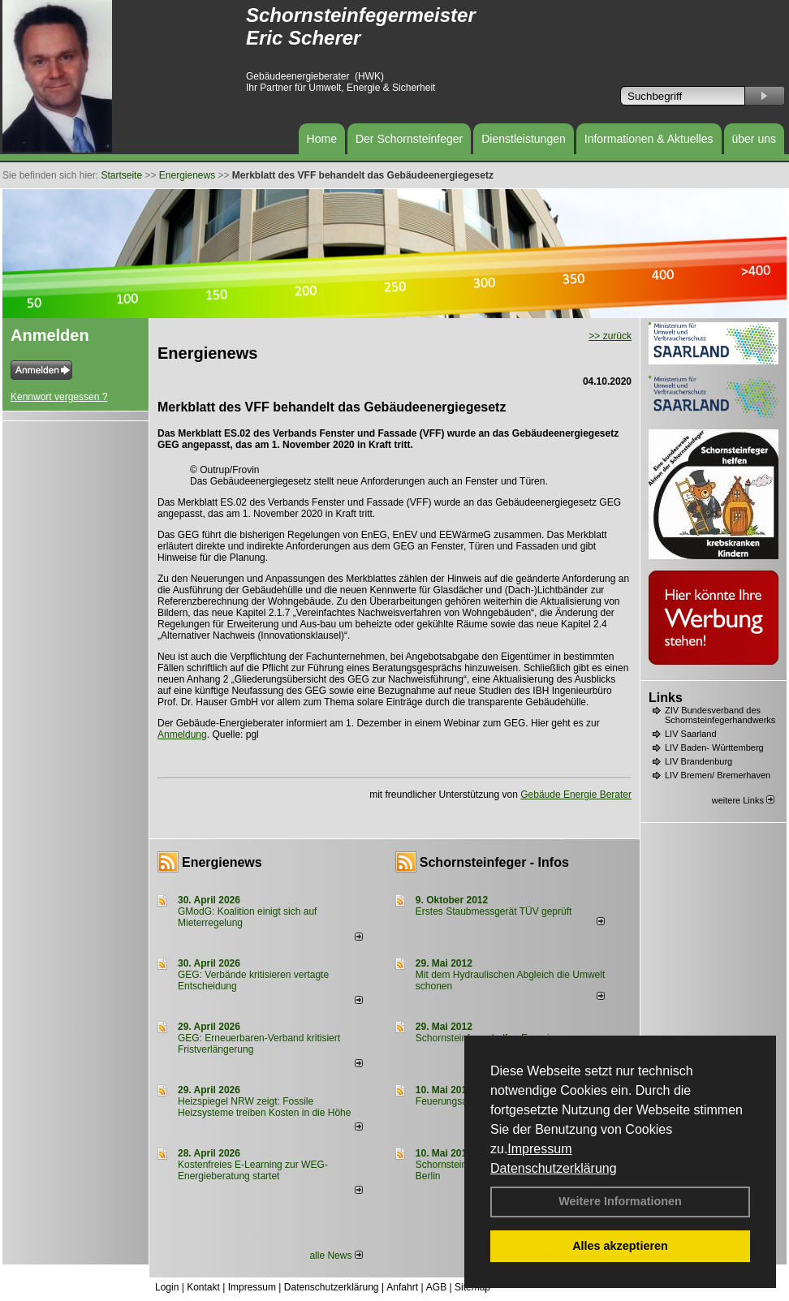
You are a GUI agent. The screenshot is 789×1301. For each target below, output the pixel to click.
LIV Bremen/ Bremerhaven (717, 775)
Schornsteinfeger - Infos (494, 862)
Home (322, 138)
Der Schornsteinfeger (409, 138)
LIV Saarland (691, 734)
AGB (436, 1287)
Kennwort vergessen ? (59, 397)
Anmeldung (182, 734)
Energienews (222, 862)
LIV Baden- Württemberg (714, 747)
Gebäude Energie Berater (576, 794)
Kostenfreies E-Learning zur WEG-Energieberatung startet (253, 1170)
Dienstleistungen (523, 138)
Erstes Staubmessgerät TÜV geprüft (494, 911)
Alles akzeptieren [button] (620, 1245)
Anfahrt (402, 1287)
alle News (335, 1255)
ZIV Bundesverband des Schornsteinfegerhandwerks (720, 715)
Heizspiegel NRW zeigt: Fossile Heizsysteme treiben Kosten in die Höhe (264, 1107)
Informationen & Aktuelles (649, 138)
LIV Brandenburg (698, 761)
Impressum (539, 1149)
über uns (754, 138)
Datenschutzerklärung (553, 1168)
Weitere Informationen (620, 1201)
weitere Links (743, 800)
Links (666, 697)
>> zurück (610, 336)
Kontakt (203, 1287)
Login (167, 1287)
